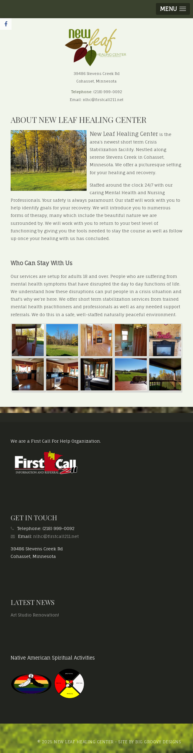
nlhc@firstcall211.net (56, 536)
